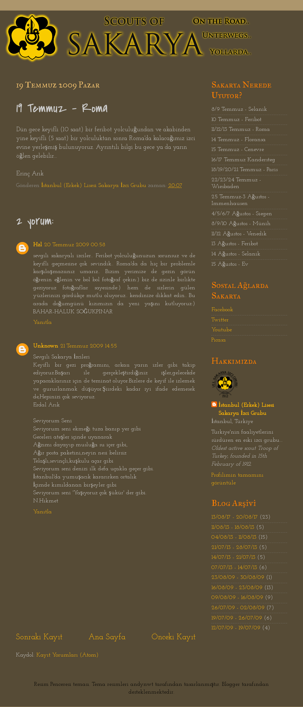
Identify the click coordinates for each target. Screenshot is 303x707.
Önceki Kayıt (174, 637)
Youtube (221, 330)
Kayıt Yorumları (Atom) (67, 655)
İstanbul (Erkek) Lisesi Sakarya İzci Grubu (246, 409)
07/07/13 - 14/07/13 (234, 567)
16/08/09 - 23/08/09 (236, 588)
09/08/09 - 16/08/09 (237, 597)
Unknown (45, 346)
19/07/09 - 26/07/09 (236, 618)
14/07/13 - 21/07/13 (233, 557)
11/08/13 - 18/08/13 (232, 527)
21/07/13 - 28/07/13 (234, 547)
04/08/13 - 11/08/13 (233, 537)
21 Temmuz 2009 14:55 (88, 346)
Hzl (37, 245)
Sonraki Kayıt (39, 637)
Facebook (222, 310)
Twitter (220, 320)
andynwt (141, 684)
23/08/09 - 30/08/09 (237, 577)
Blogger (231, 684)
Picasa (218, 340)
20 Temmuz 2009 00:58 (74, 245)
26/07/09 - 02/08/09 (238, 608)
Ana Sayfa (106, 637)
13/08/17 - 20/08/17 (234, 517)
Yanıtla (42, 322)
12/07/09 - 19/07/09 (235, 628)
